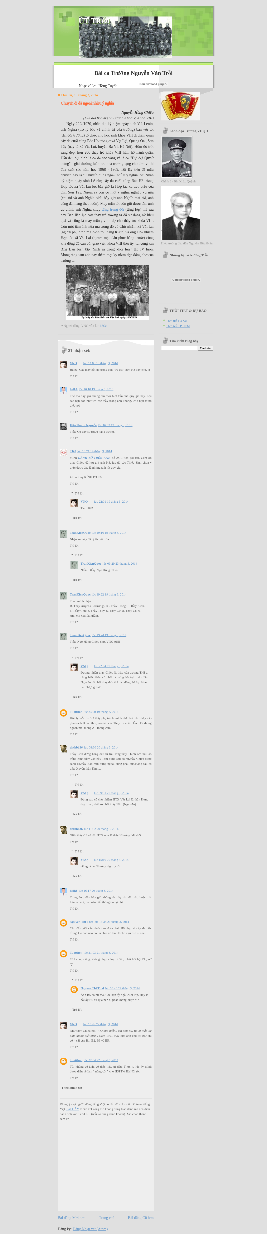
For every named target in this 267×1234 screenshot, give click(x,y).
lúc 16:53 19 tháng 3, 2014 (115, 425)
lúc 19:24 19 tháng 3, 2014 (109, 635)
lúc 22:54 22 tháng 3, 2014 (101, 1060)
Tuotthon (76, 711)
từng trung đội (113, 209)
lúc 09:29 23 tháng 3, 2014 (120, 563)
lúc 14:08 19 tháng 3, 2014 (100, 363)
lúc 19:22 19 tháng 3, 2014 (109, 594)
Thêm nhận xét (71, 1087)
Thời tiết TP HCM (178, 326)
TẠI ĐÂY (72, 1109)
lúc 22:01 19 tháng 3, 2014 (111, 501)
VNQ (73, 363)
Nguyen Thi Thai (81, 921)
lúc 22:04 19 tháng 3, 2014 (111, 666)
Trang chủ (106, 1218)
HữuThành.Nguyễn (83, 425)
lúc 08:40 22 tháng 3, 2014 (122, 988)
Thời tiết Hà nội (176, 320)
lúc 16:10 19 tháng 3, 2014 (96, 389)
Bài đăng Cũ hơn (141, 1218)
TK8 (73, 451)
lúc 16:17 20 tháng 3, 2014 (96, 890)
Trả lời (74, 376)
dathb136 (76, 747)
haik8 (74, 389)
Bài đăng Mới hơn (72, 1218)
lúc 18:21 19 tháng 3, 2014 (94, 451)
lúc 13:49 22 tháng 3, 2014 (100, 1024)
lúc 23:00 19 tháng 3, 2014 (101, 711)
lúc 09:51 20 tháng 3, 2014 (111, 793)
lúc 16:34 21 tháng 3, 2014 (111, 921)
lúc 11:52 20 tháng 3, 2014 (101, 829)
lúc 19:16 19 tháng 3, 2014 (109, 532)
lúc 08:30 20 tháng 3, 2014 (101, 747)
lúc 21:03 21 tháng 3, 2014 (101, 952)
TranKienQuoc (80, 532)
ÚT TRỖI (94, 21)
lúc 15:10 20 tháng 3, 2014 (111, 859)
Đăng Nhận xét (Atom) (90, 1229)
